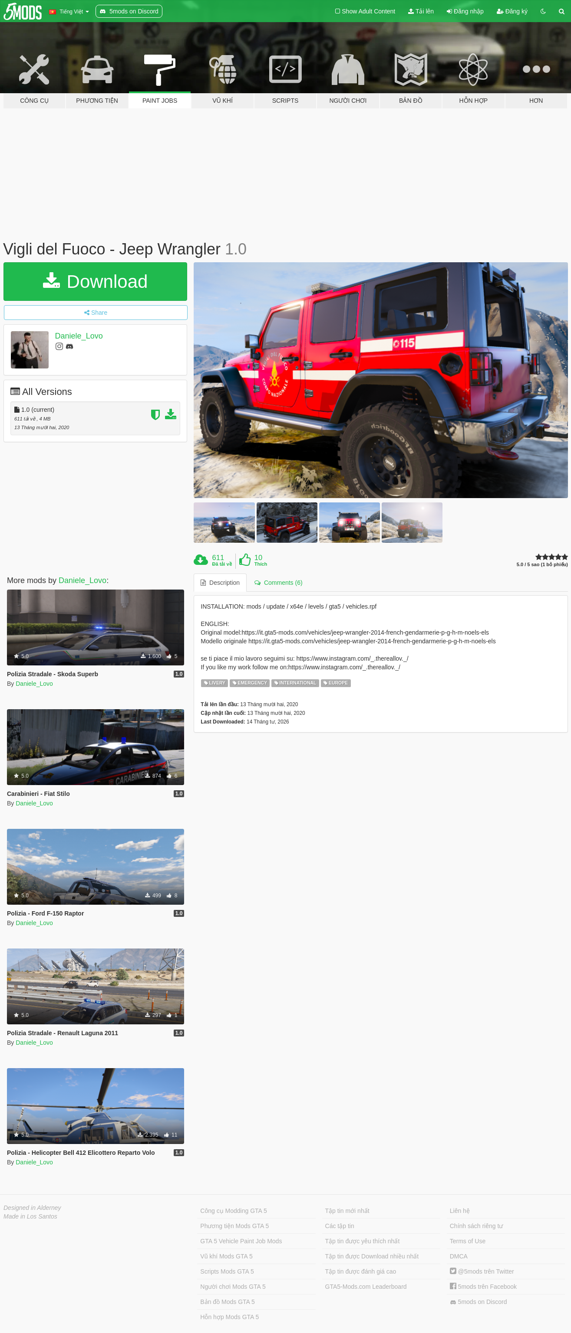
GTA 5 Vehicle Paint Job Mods (241, 1241)
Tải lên (421, 11)
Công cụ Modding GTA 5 (233, 1210)
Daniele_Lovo (79, 336)
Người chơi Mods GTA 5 (232, 1286)
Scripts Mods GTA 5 (227, 1271)
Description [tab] (220, 582)
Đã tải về (222, 564)
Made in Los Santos (30, 1216)
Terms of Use (467, 1241)
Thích (260, 564)
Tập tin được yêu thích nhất (362, 1241)
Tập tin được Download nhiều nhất (372, 1256)
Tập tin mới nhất (347, 1210)
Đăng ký (512, 11)
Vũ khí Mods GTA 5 (226, 1256)
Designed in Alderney (32, 1207)
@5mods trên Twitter (482, 1271)
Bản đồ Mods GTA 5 (227, 1301)
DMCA (459, 1256)
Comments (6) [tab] (278, 582)
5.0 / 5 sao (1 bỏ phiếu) (542, 564)
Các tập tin (339, 1225)
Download (95, 281)
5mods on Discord (478, 1302)
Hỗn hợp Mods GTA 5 (229, 1316)
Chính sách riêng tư (476, 1225)
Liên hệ (460, 1210)
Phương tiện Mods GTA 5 (234, 1225)
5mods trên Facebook (483, 1287)
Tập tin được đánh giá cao (360, 1271)
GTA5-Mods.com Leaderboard (366, 1286)
